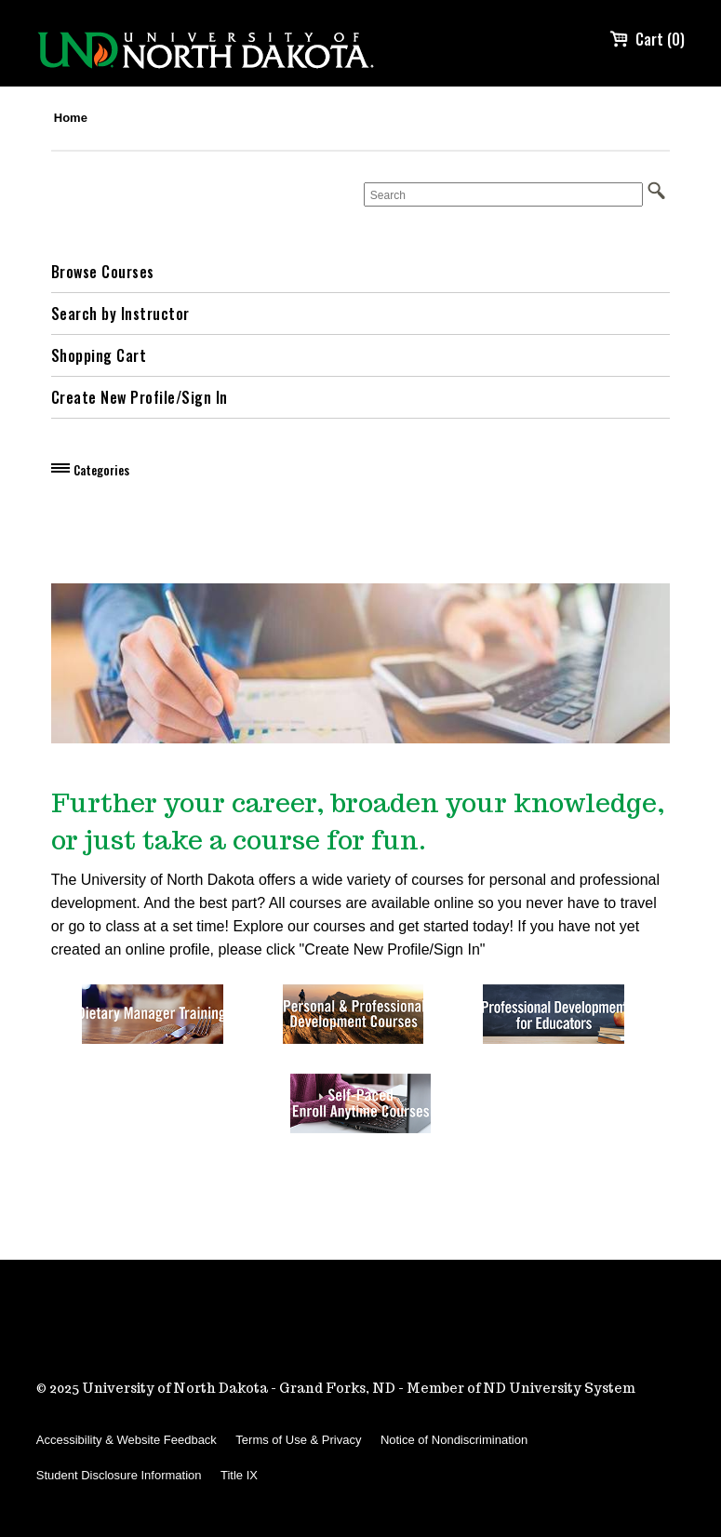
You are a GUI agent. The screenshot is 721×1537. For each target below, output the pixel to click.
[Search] (503, 194)
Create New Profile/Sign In (139, 397)
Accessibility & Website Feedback (126, 1440)
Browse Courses (102, 272)
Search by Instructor (120, 313)
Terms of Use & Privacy (298, 1440)
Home (70, 118)
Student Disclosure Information (119, 1475)
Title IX (239, 1475)
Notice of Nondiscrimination (454, 1440)
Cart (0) (647, 39)
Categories (101, 470)
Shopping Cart (99, 355)
